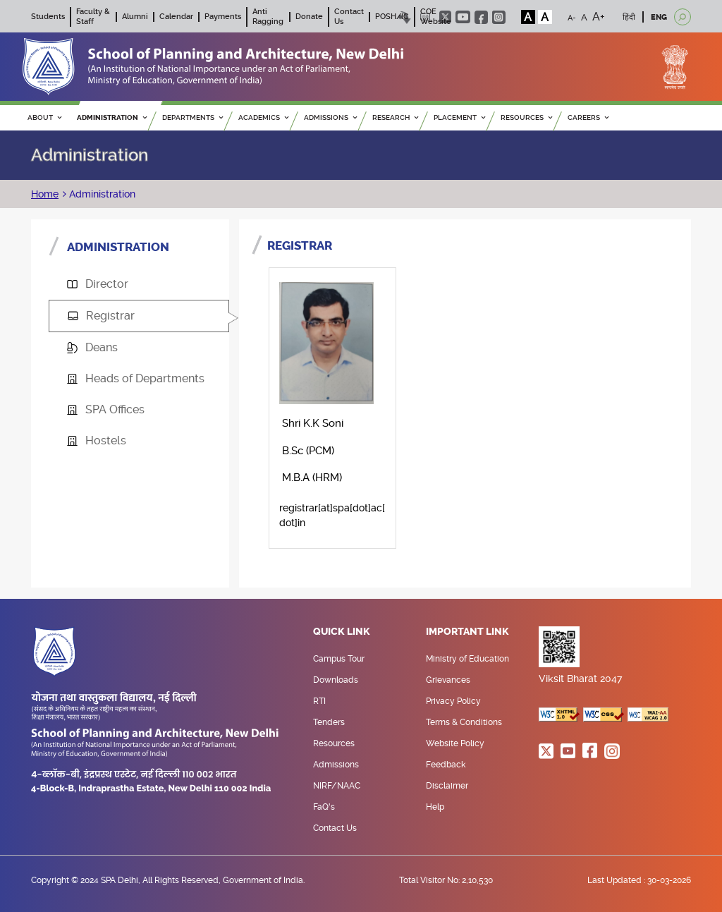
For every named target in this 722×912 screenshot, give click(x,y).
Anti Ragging (267, 16)
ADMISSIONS (330, 117)
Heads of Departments (135, 378)
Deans (92, 347)
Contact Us (335, 828)
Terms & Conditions (464, 722)
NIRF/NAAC (336, 786)
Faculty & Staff (93, 16)
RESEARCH (395, 117)
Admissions (336, 765)
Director (97, 284)
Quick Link (341, 632)
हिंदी (629, 17)
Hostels (96, 440)
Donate (309, 16)
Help (435, 807)
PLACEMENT (459, 117)
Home (45, 194)
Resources (334, 743)
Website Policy (455, 743)
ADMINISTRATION (112, 117)
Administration (100, 194)
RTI (319, 701)
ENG (659, 17)
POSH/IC (392, 16)
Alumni (135, 16)
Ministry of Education (467, 659)
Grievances (448, 680)
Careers (588, 117)
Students (48, 16)
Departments (192, 117)
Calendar (176, 16)
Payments (222, 16)
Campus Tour (339, 659)
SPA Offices (106, 409)
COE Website (435, 16)
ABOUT (44, 117)
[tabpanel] (465, 398)
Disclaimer (447, 786)
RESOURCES (526, 117)
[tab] (139, 284)
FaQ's (324, 807)
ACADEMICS (263, 117)
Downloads (335, 680)
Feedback (445, 765)
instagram (499, 17)
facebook (481, 17)
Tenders (329, 722)
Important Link (467, 632)
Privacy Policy (453, 701)
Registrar (101, 315)
